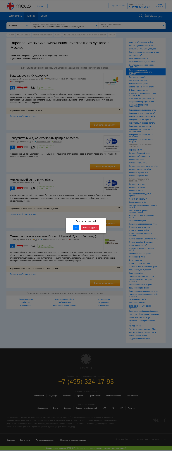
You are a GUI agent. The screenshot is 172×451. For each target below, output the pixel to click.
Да (76, 228)
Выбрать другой (90, 228)
